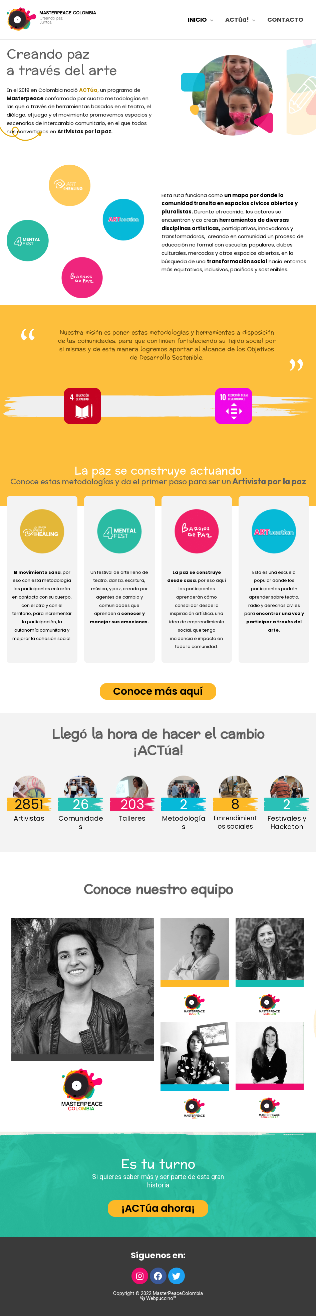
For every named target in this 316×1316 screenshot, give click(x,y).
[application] (210, 19)
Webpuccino (160, 1298)
